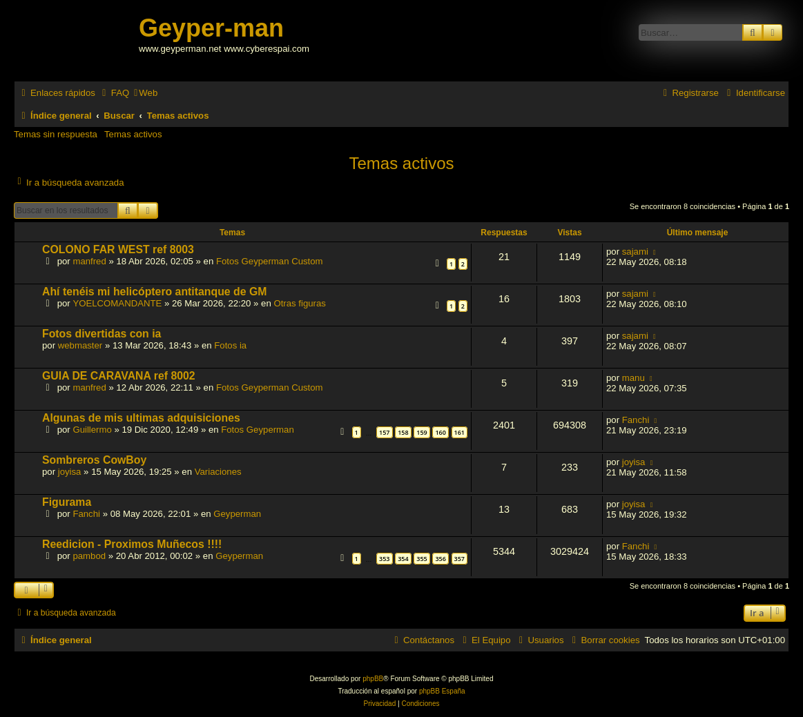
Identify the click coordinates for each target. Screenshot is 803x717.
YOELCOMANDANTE (117, 303)
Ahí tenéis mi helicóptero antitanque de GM (154, 291)
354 (403, 558)
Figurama (66, 502)
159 (421, 432)
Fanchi (636, 420)
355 (421, 558)
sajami (635, 251)
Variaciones (218, 471)
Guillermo (91, 429)
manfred (89, 261)
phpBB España (442, 691)
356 (440, 558)
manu (633, 378)
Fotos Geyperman (257, 429)
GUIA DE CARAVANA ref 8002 (118, 376)
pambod (89, 556)
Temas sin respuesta (55, 134)
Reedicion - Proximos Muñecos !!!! (132, 544)
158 (403, 432)
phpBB (372, 678)
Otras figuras (299, 303)
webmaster (80, 345)
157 (384, 432)
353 (384, 558)
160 (440, 432)
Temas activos (133, 134)
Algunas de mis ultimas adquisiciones (141, 418)
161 (459, 432)
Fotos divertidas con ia (101, 334)
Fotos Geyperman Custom (269, 261)
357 (459, 558)
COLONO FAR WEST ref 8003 (118, 249)
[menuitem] (114, 93)
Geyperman (237, 514)
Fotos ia (230, 345)
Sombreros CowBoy (94, 460)
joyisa (69, 471)
